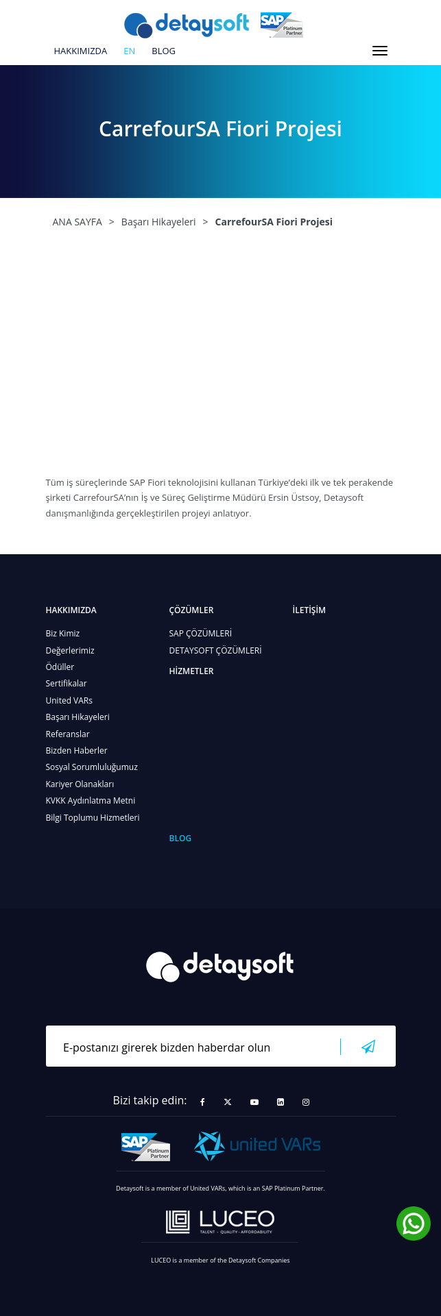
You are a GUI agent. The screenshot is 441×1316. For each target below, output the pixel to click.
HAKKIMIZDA (81, 51)
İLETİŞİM (309, 610)
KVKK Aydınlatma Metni (91, 800)
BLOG (164, 51)
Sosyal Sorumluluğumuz (92, 767)
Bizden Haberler (77, 750)
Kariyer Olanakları (80, 784)
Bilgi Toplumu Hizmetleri (93, 817)
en (129, 51)
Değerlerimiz (70, 650)
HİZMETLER (191, 671)
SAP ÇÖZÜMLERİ (201, 633)
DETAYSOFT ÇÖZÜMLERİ (215, 650)
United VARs (69, 700)
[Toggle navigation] (380, 50)
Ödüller (60, 667)
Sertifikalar (66, 683)
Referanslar (68, 734)
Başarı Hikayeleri (78, 717)
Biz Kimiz (63, 633)
